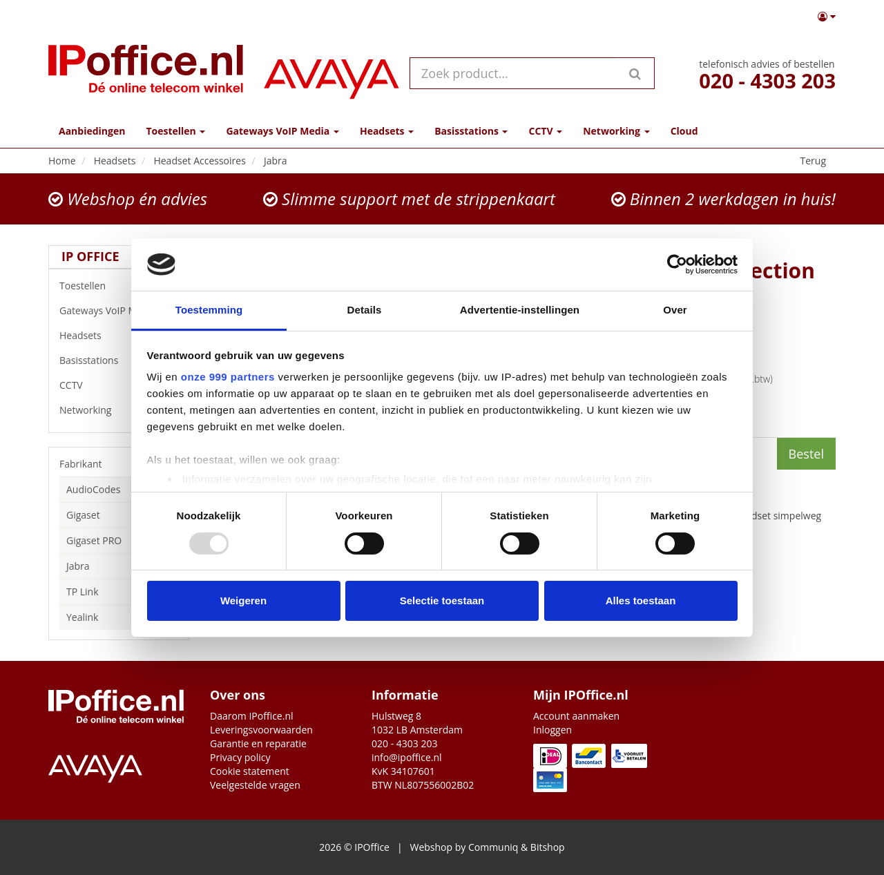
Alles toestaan (641, 600)
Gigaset (83, 514)
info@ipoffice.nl (407, 757)
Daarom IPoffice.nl (252, 715)
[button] (826, 16)
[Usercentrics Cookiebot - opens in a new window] (677, 264)
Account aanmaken (576, 715)
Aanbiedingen (92, 130)
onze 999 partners (228, 377)
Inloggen (552, 729)
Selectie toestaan (442, 600)
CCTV (118, 385)
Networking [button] (616, 130)
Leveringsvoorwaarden (261, 729)
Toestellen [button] (175, 130)
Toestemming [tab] (209, 310)
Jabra (78, 566)
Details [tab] (364, 310)
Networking (118, 410)
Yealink (82, 617)
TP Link (82, 591)
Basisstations (118, 360)
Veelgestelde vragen (255, 784)
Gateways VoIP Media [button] (282, 130)
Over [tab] (675, 310)
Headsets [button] (387, 130)
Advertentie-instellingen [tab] (519, 310)
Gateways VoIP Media (118, 311)
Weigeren (243, 600)
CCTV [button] (545, 130)
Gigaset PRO (94, 540)
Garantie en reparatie (258, 743)
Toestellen (118, 286)
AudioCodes (93, 489)
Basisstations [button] (471, 130)
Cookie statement (249, 771)
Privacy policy (240, 757)
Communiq (493, 847)
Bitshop (547, 847)
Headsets (118, 336)
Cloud (684, 130)
